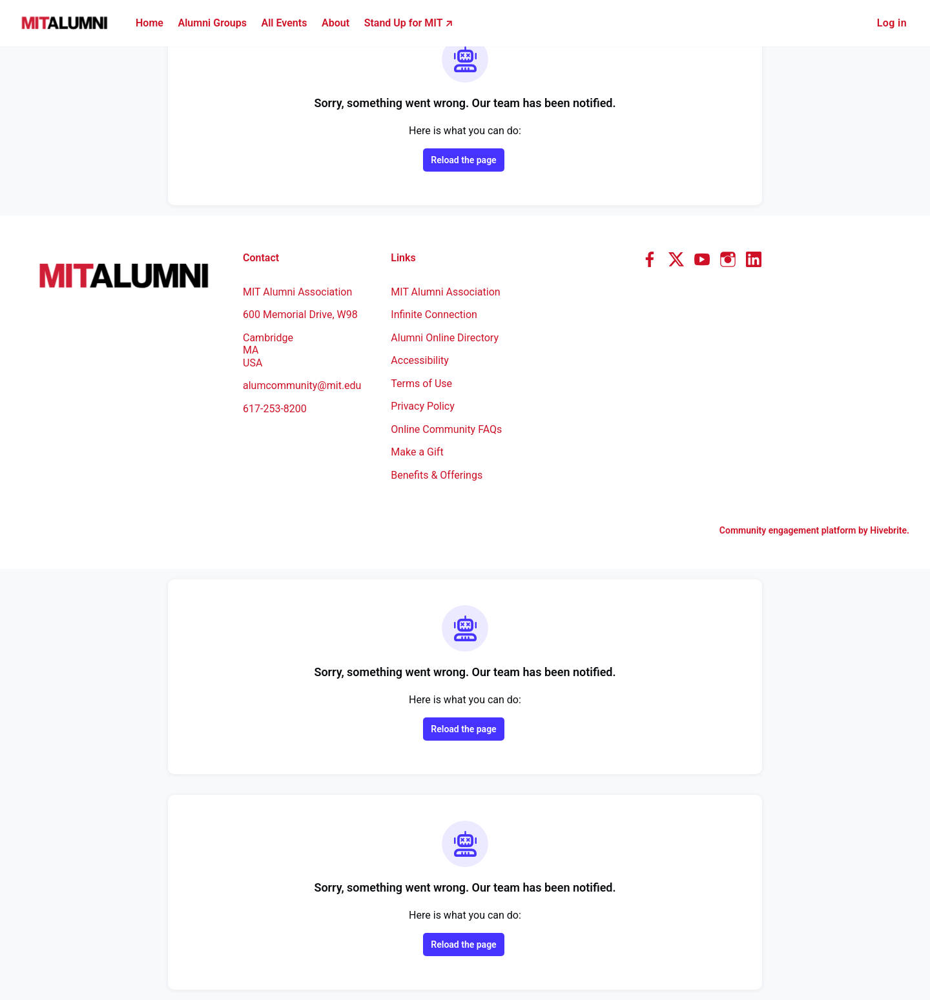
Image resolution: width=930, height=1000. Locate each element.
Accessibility (420, 360)
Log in (892, 23)
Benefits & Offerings (436, 475)
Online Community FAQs (446, 429)
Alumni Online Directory (445, 338)
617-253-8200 (275, 409)
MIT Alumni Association (445, 292)
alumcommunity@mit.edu (302, 385)
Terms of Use (421, 383)
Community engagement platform (787, 530)
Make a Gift (417, 452)
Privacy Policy (423, 406)
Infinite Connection (434, 314)
